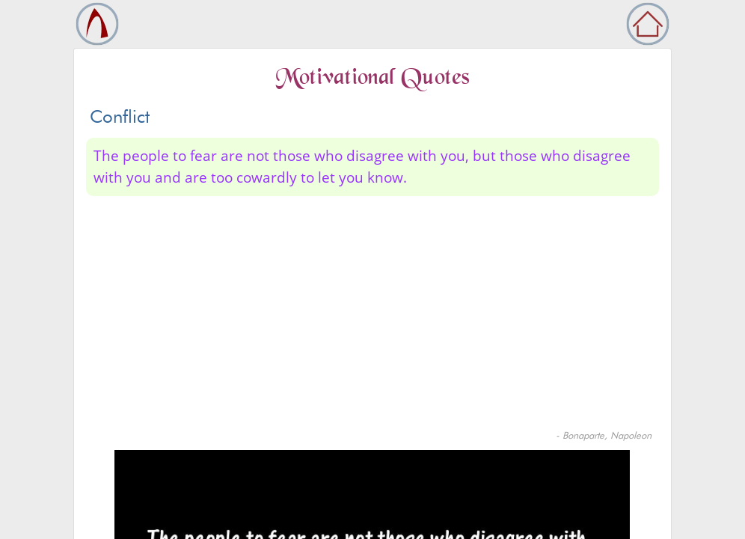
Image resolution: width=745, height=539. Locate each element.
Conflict (120, 116)
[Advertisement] (372, 316)
